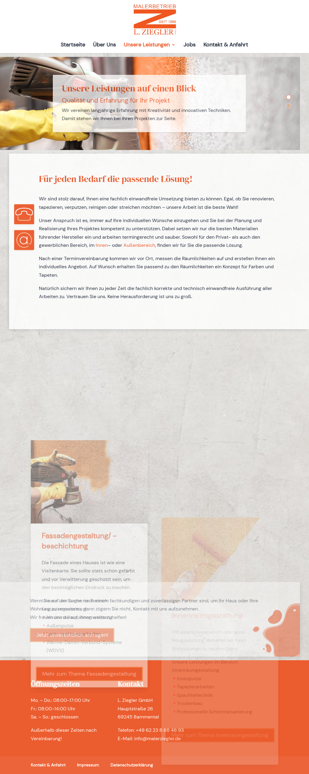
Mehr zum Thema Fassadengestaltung (89, 761)
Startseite (73, 45)
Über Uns (104, 45)
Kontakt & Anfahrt (225, 45)
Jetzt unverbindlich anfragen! (72, 635)
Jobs (189, 45)
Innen (102, 245)
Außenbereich (139, 245)
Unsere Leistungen (147, 45)
